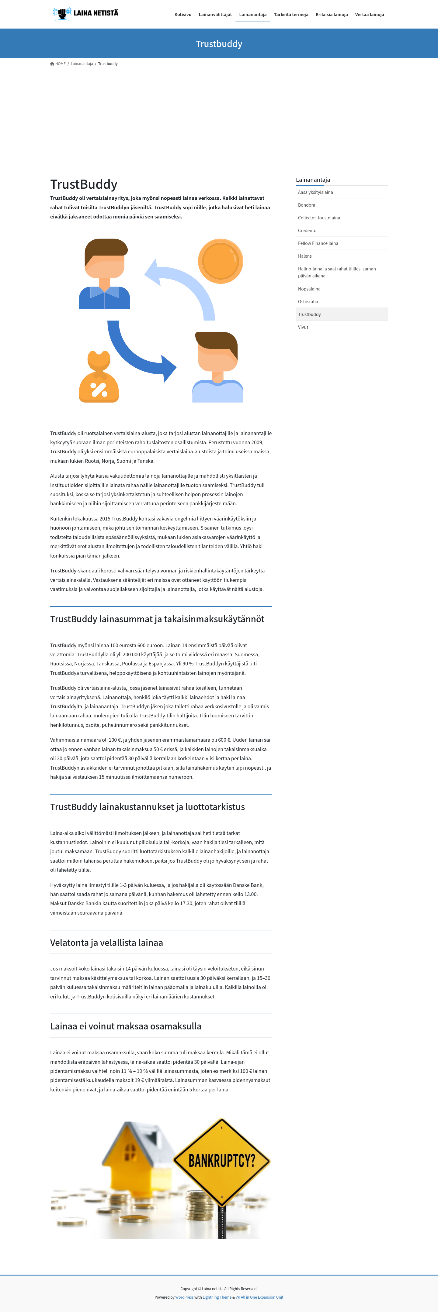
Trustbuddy (309, 314)
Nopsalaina (309, 289)
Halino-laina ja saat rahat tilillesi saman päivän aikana (337, 272)
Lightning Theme (217, 1297)
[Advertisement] (218, 113)
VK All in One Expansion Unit (259, 1297)
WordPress (185, 1297)
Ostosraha (308, 301)
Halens (305, 256)
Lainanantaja (313, 179)
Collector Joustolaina (319, 218)
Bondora (306, 205)
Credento (307, 230)
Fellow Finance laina (318, 243)
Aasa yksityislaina (315, 192)
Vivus (303, 327)
